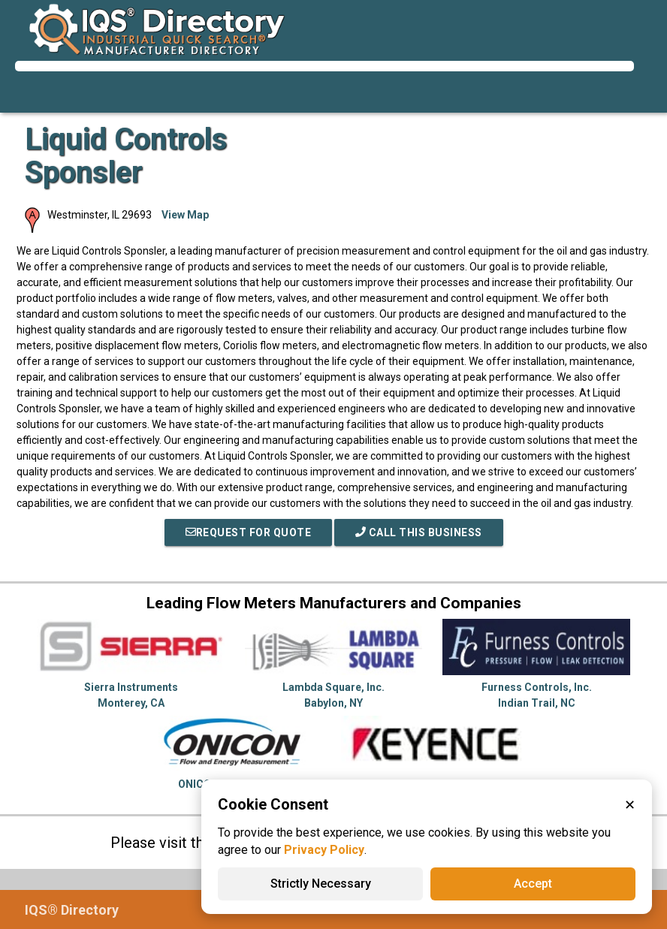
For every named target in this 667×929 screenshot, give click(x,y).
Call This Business (418, 532)
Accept (533, 883)
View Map (185, 215)
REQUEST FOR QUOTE (249, 532)
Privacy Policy (324, 850)
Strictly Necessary (320, 883)
